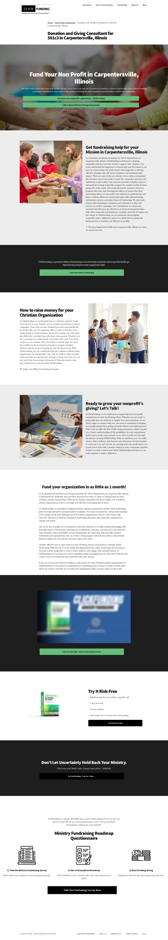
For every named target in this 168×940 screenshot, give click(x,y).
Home (50, 23)
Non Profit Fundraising (65, 23)
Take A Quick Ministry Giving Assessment (81, 105)
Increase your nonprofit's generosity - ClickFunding (81, 98)
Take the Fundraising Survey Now (82, 890)
